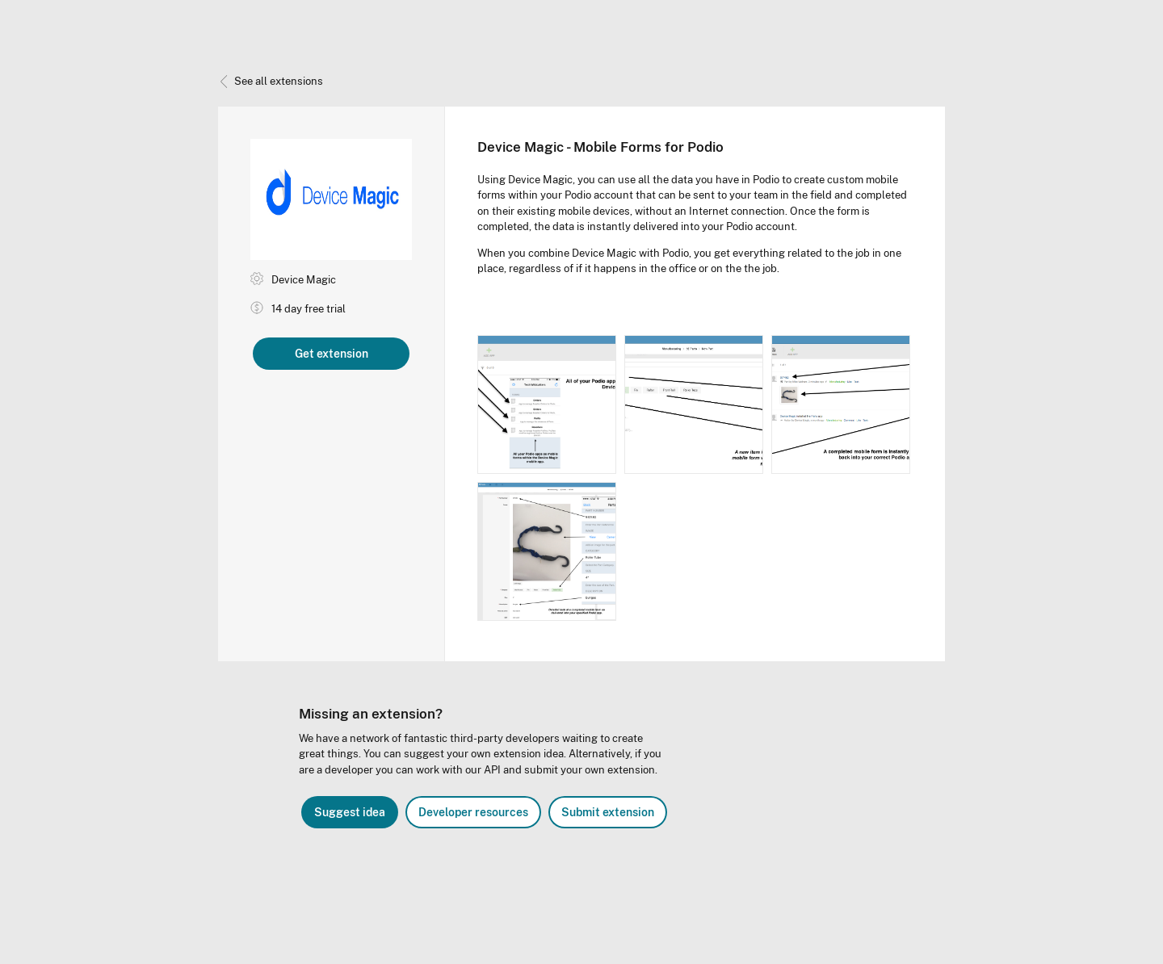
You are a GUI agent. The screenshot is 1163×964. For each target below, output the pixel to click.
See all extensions (270, 81)
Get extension (331, 353)
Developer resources (473, 812)
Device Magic (303, 280)
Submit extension (607, 812)
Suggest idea (349, 812)
